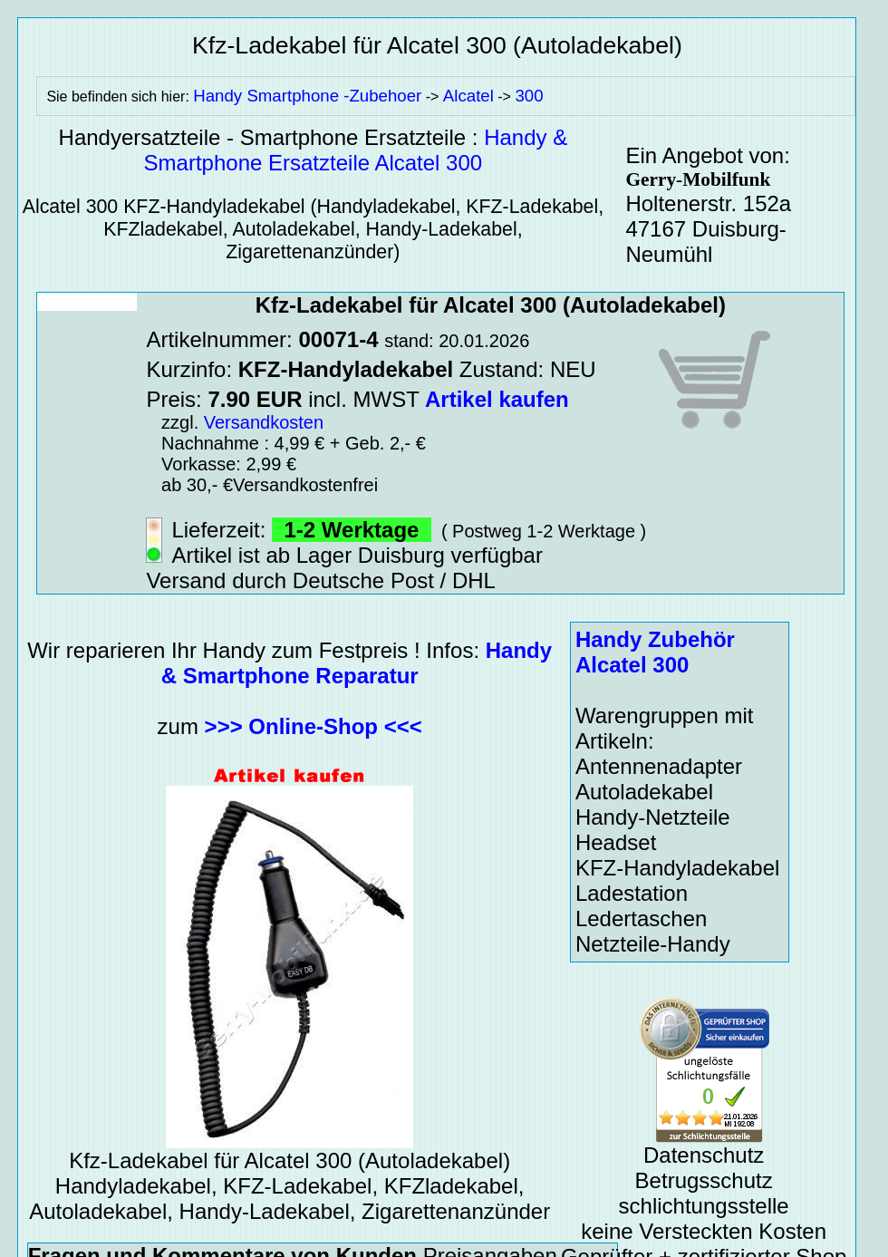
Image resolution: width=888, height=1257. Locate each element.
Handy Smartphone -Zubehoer (307, 95)
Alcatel (468, 95)
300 (529, 95)
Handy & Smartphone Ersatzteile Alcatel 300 (356, 150)
